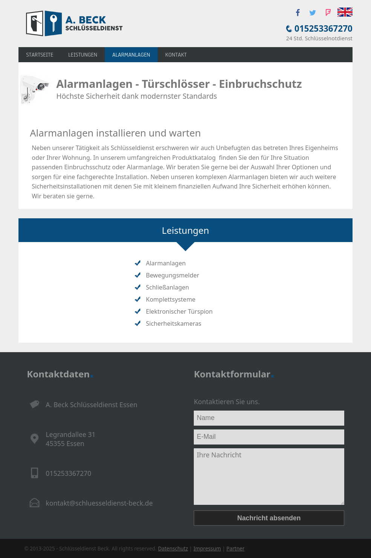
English (345, 12)
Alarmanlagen (131, 54)
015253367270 (323, 28)
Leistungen (82, 54)
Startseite (39, 54)
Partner (236, 548)
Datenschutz (173, 548)
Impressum (207, 548)
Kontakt (176, 54)
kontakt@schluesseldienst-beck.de (99, 502)
